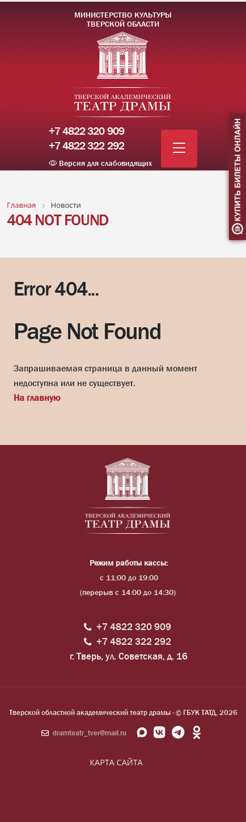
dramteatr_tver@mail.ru (89, 733)
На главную (37, 398)
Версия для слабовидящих (100, 163)
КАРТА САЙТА (116, 762)
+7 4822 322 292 (86, 146)
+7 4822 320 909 (86, 131)
